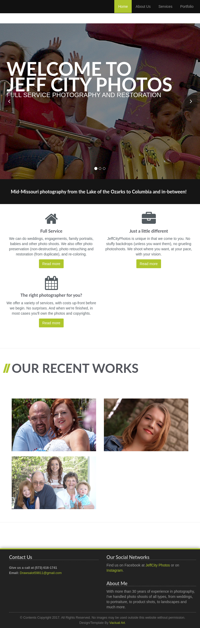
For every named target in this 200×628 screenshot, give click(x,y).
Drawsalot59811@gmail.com (41, 573)
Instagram (114, 570)
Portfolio (187, 12)
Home (123, 12)
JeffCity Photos (157, 565)
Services (165, 12)
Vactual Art (117, 623)
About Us (143, 12)
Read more (51, 264)
